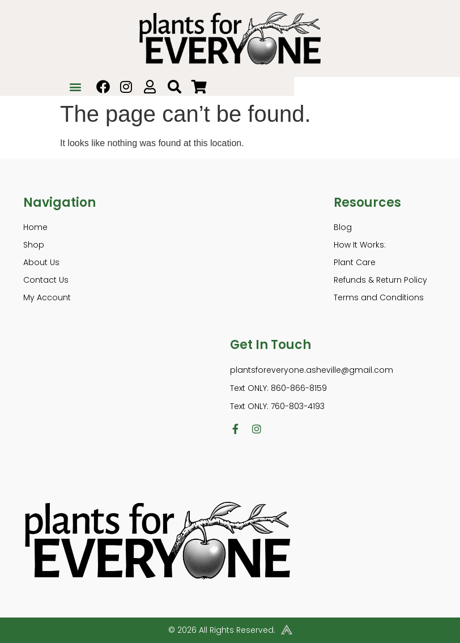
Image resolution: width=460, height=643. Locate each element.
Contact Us (46, 280)
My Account (47, 297)
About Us (41, 262)
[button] (75, 86)
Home (35, 227)
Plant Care (355, 262)
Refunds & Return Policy (380, 280)
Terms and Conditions (379, 297)
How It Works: (360, 244)
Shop (33, 244)
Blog (343, 227)
